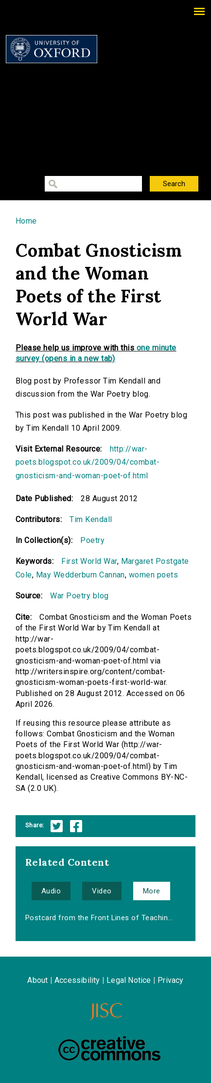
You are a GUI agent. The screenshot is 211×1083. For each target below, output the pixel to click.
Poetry (92, 540)
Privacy (170, 980)
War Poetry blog (79, 595)
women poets (153, 574)
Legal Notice (128, 980)
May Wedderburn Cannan (80, 574)
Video (101, 891)
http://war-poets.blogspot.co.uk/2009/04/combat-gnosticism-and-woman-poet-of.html (87, 462)
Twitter (57, 826)
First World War (89, 561)
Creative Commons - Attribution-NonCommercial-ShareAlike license (109, 1048)
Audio (51, 891)
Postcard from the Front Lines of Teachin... (99, 917)
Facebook (76, 826)
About (37, 980)
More (151, 891)
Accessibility (77, 980)
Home (26, 221)
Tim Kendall (91, 519)
